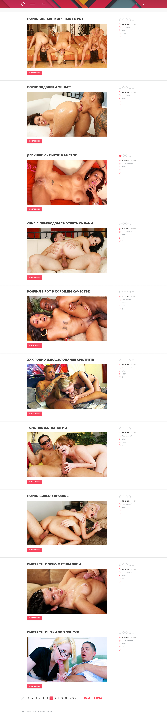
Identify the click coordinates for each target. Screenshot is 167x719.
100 (74, 698)
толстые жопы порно (47, 428)
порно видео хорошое (48, 496)
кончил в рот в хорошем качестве (58, 291)
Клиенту (46, 4)
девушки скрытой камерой (52, 155)
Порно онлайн (127, 27)
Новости (33, 4)
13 (66, 698)
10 (55, 698)
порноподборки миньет (49, 87)
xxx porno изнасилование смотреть (60, 359)
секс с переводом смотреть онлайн (60, 223)
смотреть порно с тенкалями (54, 564)
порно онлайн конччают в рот (55, 19)
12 (62, 698)
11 (58, 698)
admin (124, 30)
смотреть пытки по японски (53, 632)
